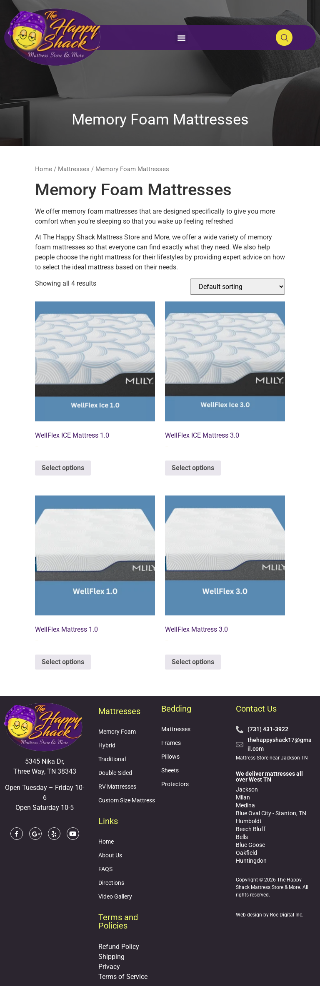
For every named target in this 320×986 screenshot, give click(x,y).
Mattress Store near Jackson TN (272, 758)
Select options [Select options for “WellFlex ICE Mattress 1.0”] (63, 468)
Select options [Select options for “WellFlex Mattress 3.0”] (193, 662)
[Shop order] (237, 287)
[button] (181, 37)
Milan (243, 797)
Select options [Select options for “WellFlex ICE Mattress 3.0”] (193, 468)
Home (43, 169)
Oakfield (246, 852)
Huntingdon (251, 860)
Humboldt (249, 821)
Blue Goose (250, 845)
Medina (245, 805)
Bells (242, 837)
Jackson (247, 789)
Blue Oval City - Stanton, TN (271, 813)
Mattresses (74, 169)
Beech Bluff (250, 829)
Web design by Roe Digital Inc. (269, 915)
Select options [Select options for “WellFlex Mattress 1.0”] (63, 662)
